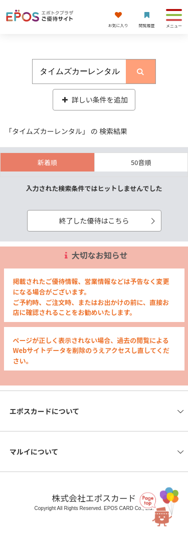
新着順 (47, 162)
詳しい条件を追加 (94, 99)
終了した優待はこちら (108, 221)
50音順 (141, 162)
